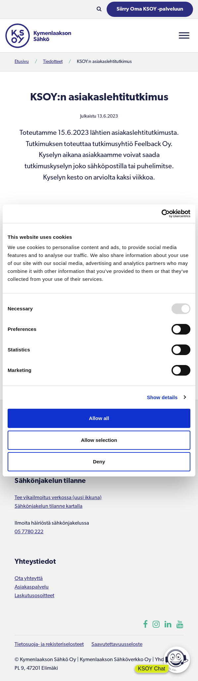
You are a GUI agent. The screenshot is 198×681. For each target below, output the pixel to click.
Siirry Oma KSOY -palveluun (150, 9)
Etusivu (22, 61)
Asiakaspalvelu (32, 587)
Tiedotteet (53, 61)
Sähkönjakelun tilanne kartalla (48, 506)
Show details (162, 397)
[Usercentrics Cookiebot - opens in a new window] (161, 213)
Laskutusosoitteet (34, 596)
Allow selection (99, 440)
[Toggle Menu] (184, 35)
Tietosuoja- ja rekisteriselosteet (49, 644)
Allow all (99, 418)
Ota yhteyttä (29, 578)
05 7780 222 (29, 532)
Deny (99, 461)
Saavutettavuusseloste (116, 644)
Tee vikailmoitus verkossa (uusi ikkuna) (58, 497)
